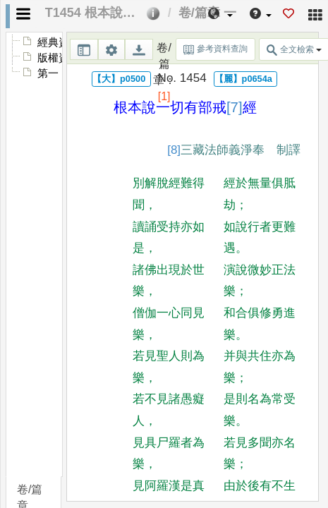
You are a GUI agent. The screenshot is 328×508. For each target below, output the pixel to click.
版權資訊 (58, 58)
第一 (48, 73)
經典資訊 (58, 42)
